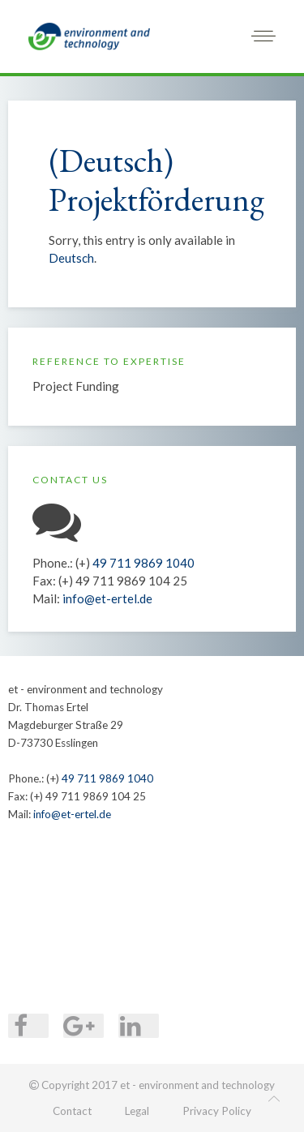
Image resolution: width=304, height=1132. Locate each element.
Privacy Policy (216, 1110)
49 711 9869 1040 (143, 562)
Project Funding (75, 386)
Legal (137, 1110)
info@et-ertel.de (107, 598)
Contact (72, 1110)
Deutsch (71, 258)
